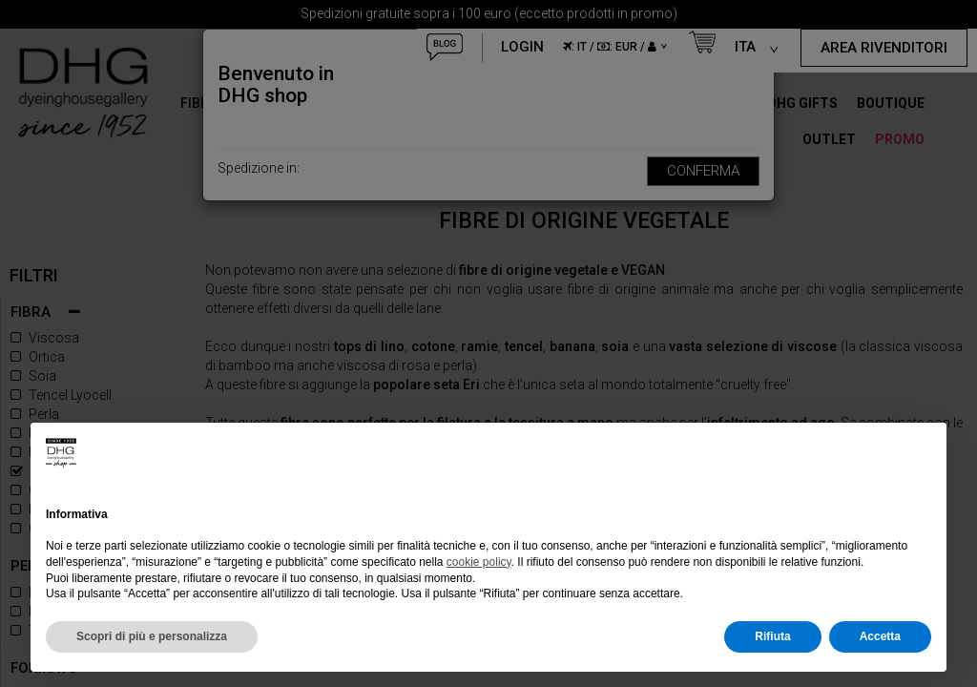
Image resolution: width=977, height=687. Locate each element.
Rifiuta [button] (772, 636)
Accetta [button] (880, 636)
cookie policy (479, 562)
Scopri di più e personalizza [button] (151, 636)
